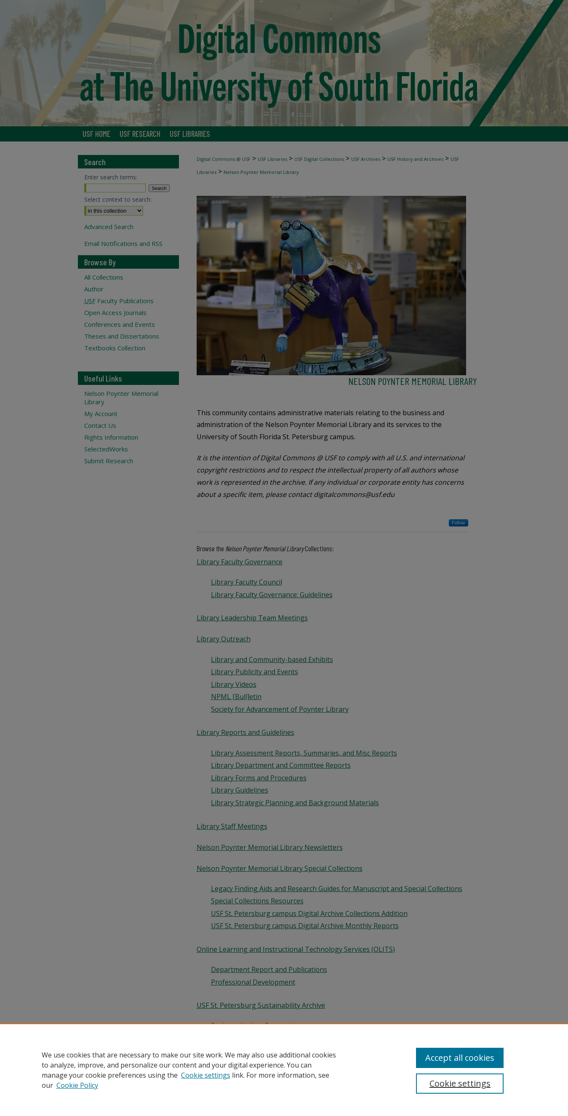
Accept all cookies (459, 1057)
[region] (284, 1069)
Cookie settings (205, 1075)
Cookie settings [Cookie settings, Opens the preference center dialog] (460, 1083)
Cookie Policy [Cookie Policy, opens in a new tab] (77, 1085)
